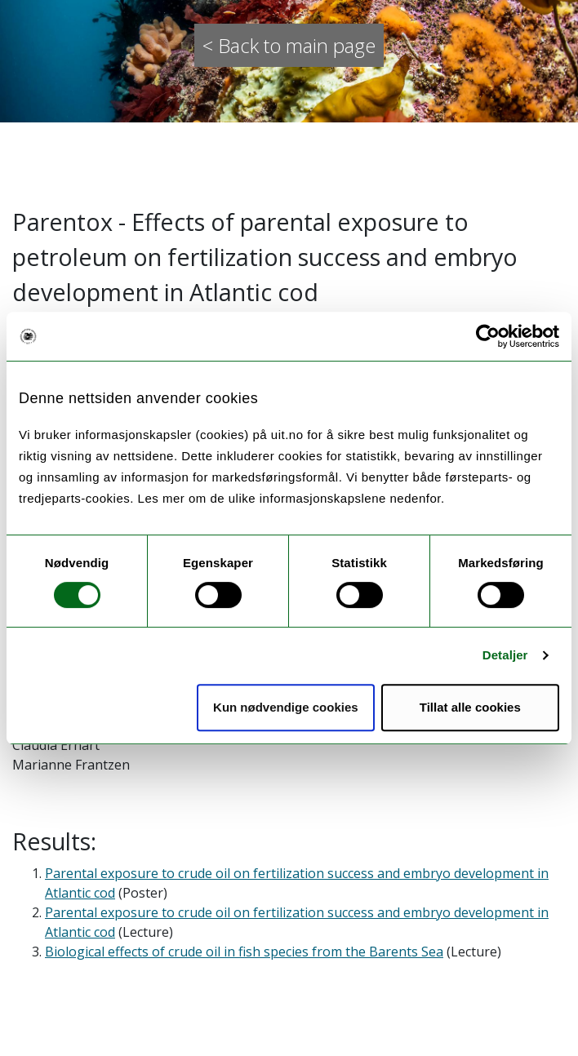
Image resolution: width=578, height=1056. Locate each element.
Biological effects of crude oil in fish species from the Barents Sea (244, 952)
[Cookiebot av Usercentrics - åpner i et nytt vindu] (487, 336)
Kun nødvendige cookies (285, 707)
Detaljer (505, 655)
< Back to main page (289, 45)
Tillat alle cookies (470, 707)
